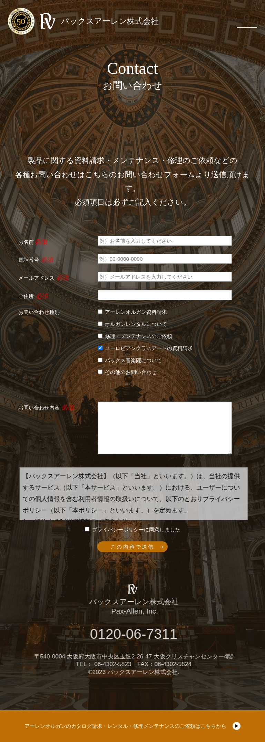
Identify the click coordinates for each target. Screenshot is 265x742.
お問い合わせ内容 (39, 408)
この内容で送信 (132, 547)
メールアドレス (36, 278)
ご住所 (26, 296)
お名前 (26, 242)
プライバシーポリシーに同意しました (136, 529)
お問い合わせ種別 (39, 312)
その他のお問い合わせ (131, 372)
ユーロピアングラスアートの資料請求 (149, 348)
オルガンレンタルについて (136, 324)
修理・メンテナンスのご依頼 (138, 336)
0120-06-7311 (136, 634)
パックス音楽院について (133, 360)
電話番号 (28, 260)
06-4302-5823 (116, 664)
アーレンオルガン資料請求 (136, 312)
